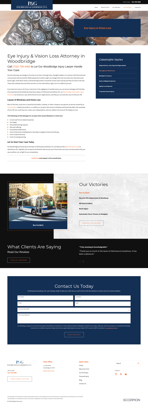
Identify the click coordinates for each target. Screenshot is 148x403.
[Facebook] (116, 374)
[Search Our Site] (138, 363)
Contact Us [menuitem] (138, 7)
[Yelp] (121, 374)
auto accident (11, 107)
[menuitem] (118, 65)
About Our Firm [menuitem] (105, 7)
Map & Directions (48, 371)
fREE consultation (20, 379)
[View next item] (85, 261)
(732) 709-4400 (21, 66)
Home (81, 365)
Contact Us (82, 384)
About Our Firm (84, 369)
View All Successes (94, 223)
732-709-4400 (136, 2)
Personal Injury (84, 376)
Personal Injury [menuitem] (127, 7)
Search (118, 363)
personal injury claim (72, 147)
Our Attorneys (83, 373)
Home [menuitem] (96, 7)
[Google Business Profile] (126, 374)
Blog (80, 380)
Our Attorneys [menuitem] (116, 7)
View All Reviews (19, 261)
